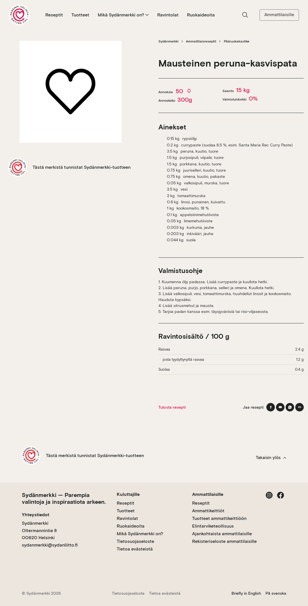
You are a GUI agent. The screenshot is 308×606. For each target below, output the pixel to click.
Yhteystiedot (35, 514)
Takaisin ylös (271, 457)
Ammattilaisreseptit (201, 41)
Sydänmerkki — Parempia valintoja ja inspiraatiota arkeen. (64, 498)
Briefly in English (246, 593)
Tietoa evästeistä (135, 549)
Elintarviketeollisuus (213, 526)
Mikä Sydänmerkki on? (123, 15)
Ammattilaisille (279, 14)
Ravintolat (168, 15)
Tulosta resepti (172, 407)
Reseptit (54, 15)
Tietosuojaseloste (135, 541)
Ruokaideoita (201, 15)
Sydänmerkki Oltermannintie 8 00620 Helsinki (39, 530)
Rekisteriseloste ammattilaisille (224, 541)
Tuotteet (80, 15)
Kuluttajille (128, 494)
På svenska (275, 593)
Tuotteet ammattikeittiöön (219, 518)
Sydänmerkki (168, 41)
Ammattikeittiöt (208, 510)
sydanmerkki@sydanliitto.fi (50, 545)
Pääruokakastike (236, 41)
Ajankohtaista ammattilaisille (222, 533)
